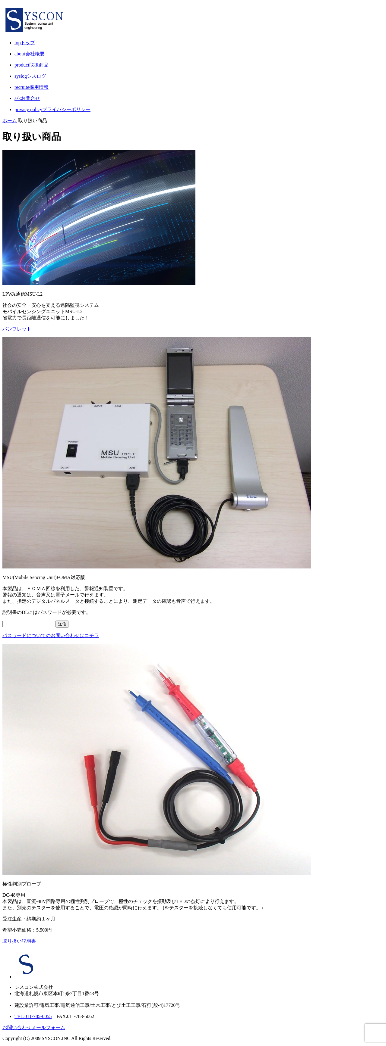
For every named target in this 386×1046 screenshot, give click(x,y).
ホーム (9, 120)
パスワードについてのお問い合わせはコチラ (50, 635)
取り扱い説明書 (19, 941)
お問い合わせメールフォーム (33, 1027)
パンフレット (16, 329)
